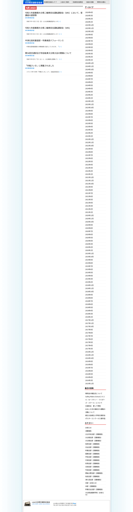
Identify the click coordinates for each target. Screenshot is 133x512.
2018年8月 (89, 298)
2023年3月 (89, 130)
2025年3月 (89, 53)
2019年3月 (89, 279)
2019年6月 (89, 269)
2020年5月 (89, 237)
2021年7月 (89, 193)
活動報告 (88, 431)
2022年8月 (89, 152)
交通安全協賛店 (78, 2)
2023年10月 (89, 107)
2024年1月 (89, 98)
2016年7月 (89, 367)
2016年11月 (89, 355)
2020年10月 (89, 222)
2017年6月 (89, 339)
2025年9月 (89, 34)
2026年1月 (89, 22)
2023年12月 (89, 101)
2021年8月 (89, 190)
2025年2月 (89, 57)
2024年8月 (89, 76)
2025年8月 (89, 38)
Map (74, 503)
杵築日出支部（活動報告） (94, 489)
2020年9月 (89, 225)
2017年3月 (89, 348)
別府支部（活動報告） (93, 444)
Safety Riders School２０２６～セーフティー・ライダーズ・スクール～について (95, 399)
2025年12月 (89, 25)
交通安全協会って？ (50, 2)
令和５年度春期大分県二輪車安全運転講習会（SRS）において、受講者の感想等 (53, 14)
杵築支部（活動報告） (93, 450)
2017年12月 (89, 320)
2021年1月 (89, 212)
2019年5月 (89, 272)
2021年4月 (89, 202)
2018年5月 (89, 307)
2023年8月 (89, 114)
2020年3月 (89, 244)
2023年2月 (89, 133)
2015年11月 (89, 383)
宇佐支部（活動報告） (93, 457)
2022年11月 (89, 142)
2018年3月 (89, 314)
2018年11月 (89, 288)
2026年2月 (89, 18)
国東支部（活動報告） (93, 453)
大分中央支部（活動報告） (94, 434)
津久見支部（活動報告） (93, 479)
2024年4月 (89, 88)
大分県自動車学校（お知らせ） (94, 493)
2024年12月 (89, 63)
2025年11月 (89, 28)
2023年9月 (89, 110)
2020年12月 (89, 215)
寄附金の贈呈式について (93, 393)
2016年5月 (89, 374)
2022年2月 (89, 171)
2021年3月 (89, 206)
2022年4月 (89, 164)
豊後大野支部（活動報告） (94, 473)
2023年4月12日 (29, 55)
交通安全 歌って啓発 (93, 406)
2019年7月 (89, 266)
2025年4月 (89, 50)
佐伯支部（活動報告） (93, 476)
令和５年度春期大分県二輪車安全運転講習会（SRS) (47, 27)
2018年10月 (89, 291)
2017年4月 (89, 345)
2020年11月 (89, 218)
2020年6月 (89, 234)
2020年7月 (89, 231)
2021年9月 (89, 187)
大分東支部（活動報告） (93, 440)
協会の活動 (90, 2)
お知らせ (88, 427)
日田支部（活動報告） (93, 466)
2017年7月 (89, 336)
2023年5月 (89, 123)
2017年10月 (89, 326)
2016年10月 (89, 358)
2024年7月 (89, 79)
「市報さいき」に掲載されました (39, 65)
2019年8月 (89, 263)
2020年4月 (89, 241)
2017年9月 (89, 329)
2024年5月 (89, 85)
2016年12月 (89, 352)
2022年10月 (89, 145)
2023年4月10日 (29, 68)
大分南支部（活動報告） (93, 437)
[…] (59, 21)
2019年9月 (89, 260)
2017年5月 (89, 342)
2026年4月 (89, 12)
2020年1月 (89, 250)
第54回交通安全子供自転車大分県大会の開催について (48, 53)
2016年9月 (89, 361)
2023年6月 (89, 120)
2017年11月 (89, 323)
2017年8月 (89, 333)
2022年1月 (89, 174)
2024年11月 (89, 66)
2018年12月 (89, 285)
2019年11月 (89, 253)
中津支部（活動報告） (93, 460)
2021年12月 (89, 177)
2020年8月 (89, 228)
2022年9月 (89, 149)
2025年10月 (89, 31)
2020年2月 (89, 247)
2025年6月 (89, 44)
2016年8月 (89, 364)
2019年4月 (89, 275)
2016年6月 (89, 371)
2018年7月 (89, 301)
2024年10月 (89, 69)
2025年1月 (89, 60)
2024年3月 (89, 91)
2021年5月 (89, 199)
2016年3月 (89, 380)
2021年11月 (89, 180)
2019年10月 (89, 256)
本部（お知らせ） (91, 483)
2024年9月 (89, 72)
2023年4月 (89, 126)
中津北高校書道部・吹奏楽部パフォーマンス (44, 40)
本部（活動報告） (91, 486)
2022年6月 (89, 158)
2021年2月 (89, 209)
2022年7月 (89, 155)
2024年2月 (89, 95)
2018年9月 (89, 294)
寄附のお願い (101, 2)
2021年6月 (89, 196)
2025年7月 (89, 41)
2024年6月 (89, 82)
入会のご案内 (64, 2)
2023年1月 (89, 136)
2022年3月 (89, 168)
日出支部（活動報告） (93, 447)
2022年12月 (89, 139)
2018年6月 (89, 304)
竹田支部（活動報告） (93, 470)
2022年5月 (89, 161)
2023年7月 (89, 117)
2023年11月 (89, 104)
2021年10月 (89, 183)
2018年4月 (89, 310)
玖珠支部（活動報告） (93, 463)
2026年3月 (89, 15)
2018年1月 (89, 317)
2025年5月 (89, 47)
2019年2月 (89, 282)
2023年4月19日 (29, 43)
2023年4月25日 (29, 30)
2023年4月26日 (29, 18)
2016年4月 (89, 377)
